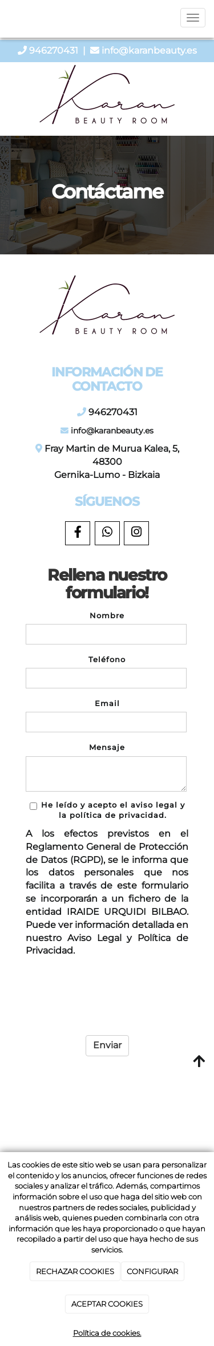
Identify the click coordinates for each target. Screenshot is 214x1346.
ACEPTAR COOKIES (107, 1303)
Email (107, 703)
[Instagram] (136, 533)
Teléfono (107, 659)
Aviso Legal (94, 938)
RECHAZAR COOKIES (75, 1271)
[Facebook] (77, 533)
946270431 (53, 50)
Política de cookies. (107, 1332)
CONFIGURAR (152, 1271)
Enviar (107, 1045)
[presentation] (98, 993)
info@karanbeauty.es (149, 50)
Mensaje (107, 747)
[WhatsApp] (107, 533)
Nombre (107, 615)
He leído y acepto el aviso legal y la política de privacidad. (107, 810)
